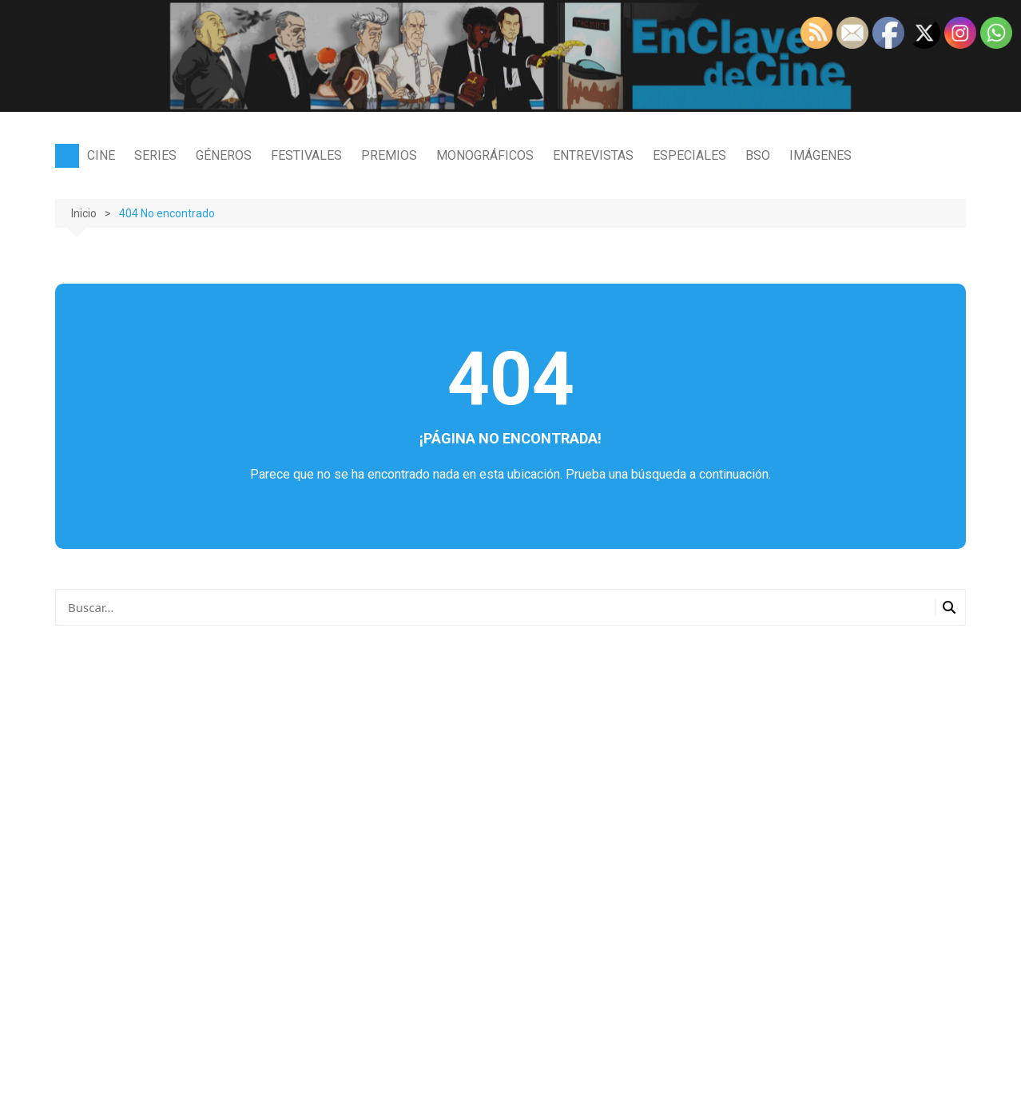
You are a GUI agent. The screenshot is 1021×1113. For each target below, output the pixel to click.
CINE (101, 155)
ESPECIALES (689, 155)
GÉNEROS (224, 155)
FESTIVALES (306, 155)
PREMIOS (389, 155)
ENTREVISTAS (593, 155)
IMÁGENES (820, 155)
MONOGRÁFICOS (485, 155)
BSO (757, 155)
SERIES (155, 155)
